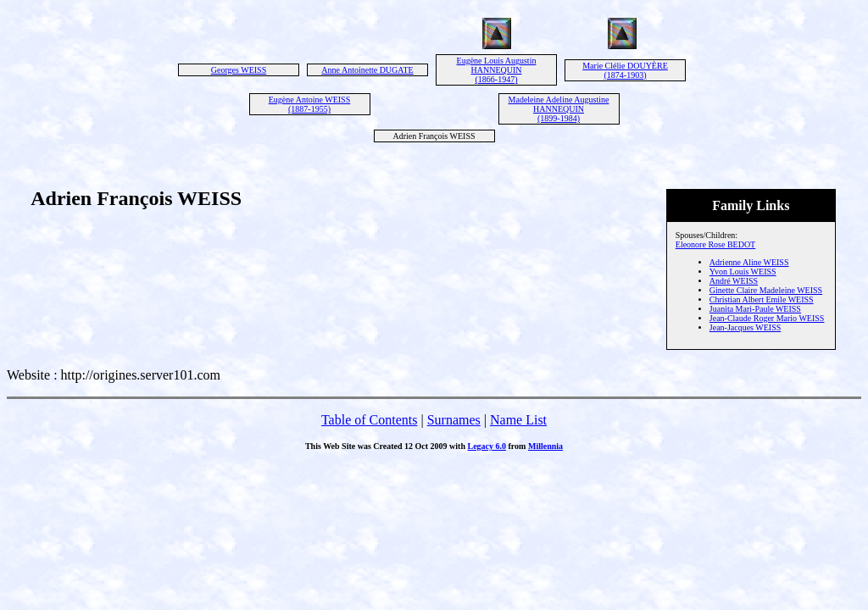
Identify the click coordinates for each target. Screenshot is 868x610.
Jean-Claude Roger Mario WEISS (767, 318)
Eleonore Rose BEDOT (715, 244)
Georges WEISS (238, 70)
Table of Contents (369, 420)
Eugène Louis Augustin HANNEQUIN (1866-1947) (497, 70)
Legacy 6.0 (486, 446)
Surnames (454, 420)
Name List (518, 420)
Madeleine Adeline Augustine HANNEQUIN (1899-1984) (559, 109)
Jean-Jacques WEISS (745, 327)
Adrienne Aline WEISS (749, 262)
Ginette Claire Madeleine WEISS (765, 290)
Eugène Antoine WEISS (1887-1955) (309, 104)
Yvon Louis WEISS (742, 271)
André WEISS (733, 281)
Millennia (545, 446)
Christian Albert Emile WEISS (761, 299)
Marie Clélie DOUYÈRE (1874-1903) (625, 70)
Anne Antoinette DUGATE (367, 70)
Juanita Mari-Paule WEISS (755, 308)
